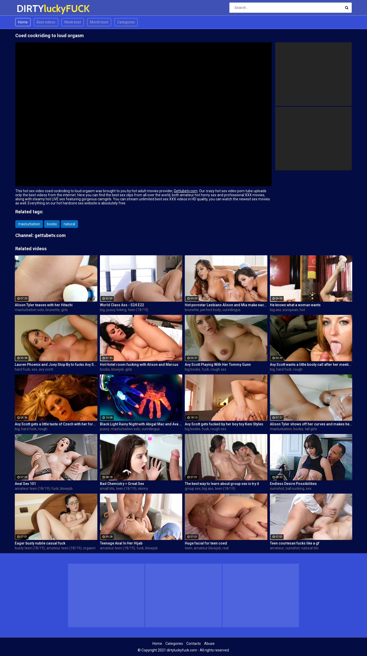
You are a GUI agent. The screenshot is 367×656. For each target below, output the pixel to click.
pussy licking (116, 310)
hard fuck (22, 369)
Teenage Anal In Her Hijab (121, 543)
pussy (104, 429)
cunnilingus (231, 310)
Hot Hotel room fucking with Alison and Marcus (139, 364)
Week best (72, 22)
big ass (275, 310)
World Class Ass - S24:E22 (122, 305)
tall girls (311, 429)
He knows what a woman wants (295, 305)
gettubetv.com (50, 235)
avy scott (46, 369)
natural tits (310, 548)
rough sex (218, 369)
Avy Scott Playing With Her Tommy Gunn (218, 364)
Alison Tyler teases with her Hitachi (44, 305)
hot (302, 310)
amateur (277, 548)
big (102, 310)
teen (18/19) (138, 310)
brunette (53, 310)
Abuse (209, 643)
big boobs (192, 369)
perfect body (210, 310)
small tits (107, 488)
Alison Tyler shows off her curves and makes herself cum (311, 424)
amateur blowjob (207, 548)
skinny (143, 488)
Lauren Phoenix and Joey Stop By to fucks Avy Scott (56, 364)
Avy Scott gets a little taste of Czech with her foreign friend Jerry (56, 424)
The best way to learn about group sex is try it (222, 484)
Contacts (193, 643)
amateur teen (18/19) (32, 488)
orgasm (89, 548)
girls (64, 310)
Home (23, 22)
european (290, 310)
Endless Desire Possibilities (293, 484)
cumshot (277, 488)
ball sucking (295, 488)
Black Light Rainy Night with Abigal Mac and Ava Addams (141, 424)
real (225, 548)
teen (188, 548)
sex (34, 369)
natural (69, 224)
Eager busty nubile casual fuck (40, 543)
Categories (126, 22)
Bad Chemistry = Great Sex (122, 484)
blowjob (117, 369)
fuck (205, 369)
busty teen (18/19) (30, 548)
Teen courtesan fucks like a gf (294, 543)
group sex (193, 488)
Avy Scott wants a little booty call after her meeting (311, 364)
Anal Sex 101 (25, 484)
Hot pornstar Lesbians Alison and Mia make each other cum (226, 305)
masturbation (29, 224)
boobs (52, 224)
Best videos (46, 22)
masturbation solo (29, 310)
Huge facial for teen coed (206, 543)
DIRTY (30, 9)
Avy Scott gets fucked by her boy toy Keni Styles (224, 424)
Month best (99, 22)
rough (298, 369)
